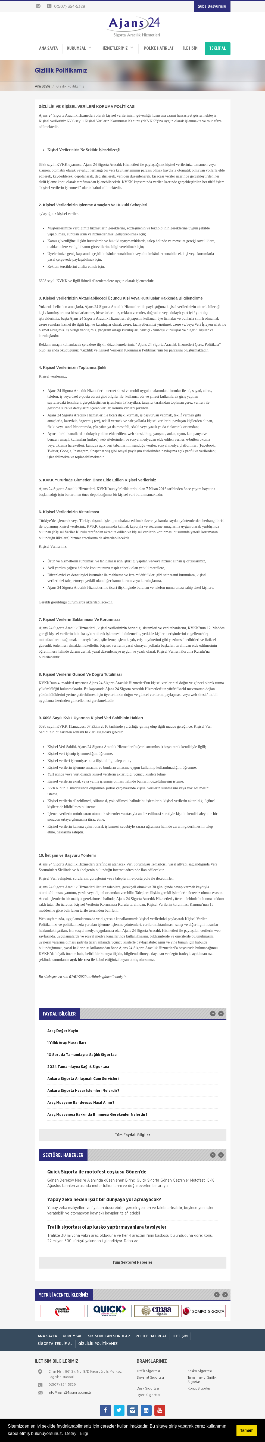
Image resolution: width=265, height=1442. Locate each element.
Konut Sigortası (199, 1385)
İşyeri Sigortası (148, 1392)
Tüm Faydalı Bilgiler (132, 1132)
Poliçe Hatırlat (158, 47)
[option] (132, 1030)
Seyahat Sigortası (150, 1374)
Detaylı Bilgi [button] (76, 1433)
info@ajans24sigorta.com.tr (69, 1389)
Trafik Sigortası (148, 1368)
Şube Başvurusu (212, 6)
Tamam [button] (246, 1430)
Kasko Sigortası (200, 1368)
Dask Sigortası (148, 1385)
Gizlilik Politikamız (98, 1340)
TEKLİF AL (217, 47)
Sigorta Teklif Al (55, 1340)
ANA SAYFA (48, 47)
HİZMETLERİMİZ (116, 46)
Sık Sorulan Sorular (109, 1333)
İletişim (189, 47)
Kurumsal (79, 46)
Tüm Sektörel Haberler (132, 1259)
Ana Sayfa (42, 83)
